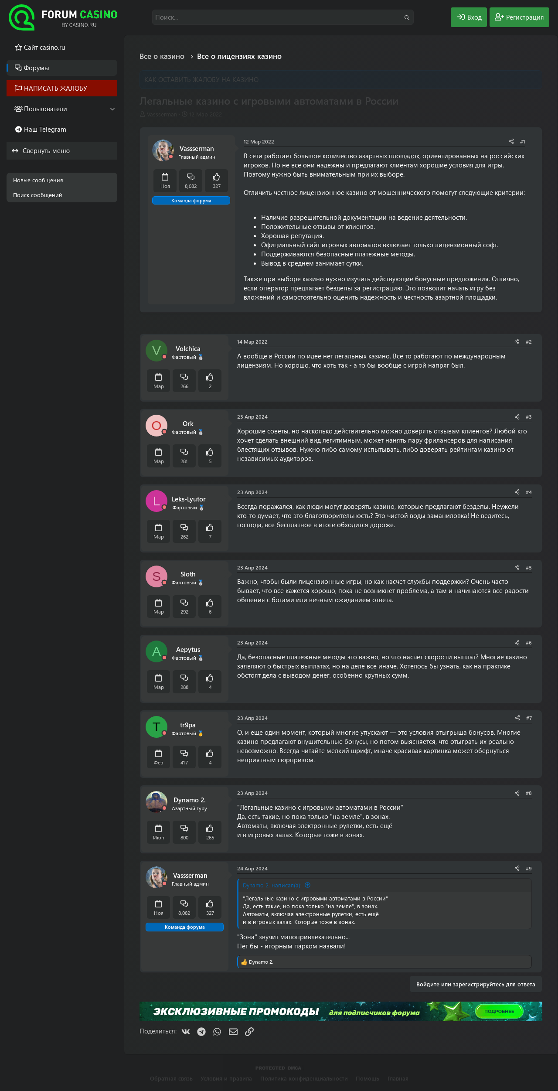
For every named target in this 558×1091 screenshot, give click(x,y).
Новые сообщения (38, 180)
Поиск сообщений (37, 194)
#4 (529, 491)
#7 (529, 717)
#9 (529, 868)
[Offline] (171, 156)
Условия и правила (226, 1078)
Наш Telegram (45, 129)
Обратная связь (171, 1078)
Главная (398, 1078)
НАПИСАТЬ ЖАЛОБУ (55, 88)
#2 (529, 341)
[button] (112, 109)
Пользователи (45, 108)
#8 (529, 792)
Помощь (367, 1078)
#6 (529, 642)
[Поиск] (283, 17)
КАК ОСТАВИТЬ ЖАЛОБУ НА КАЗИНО (201, 79)
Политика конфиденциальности (304, 1078)
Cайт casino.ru (44, 47)
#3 (529, 416)
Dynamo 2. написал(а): (272, 885)
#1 (522, 141)
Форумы (36, 67)
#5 (529, 567)
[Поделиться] (511, 141)
